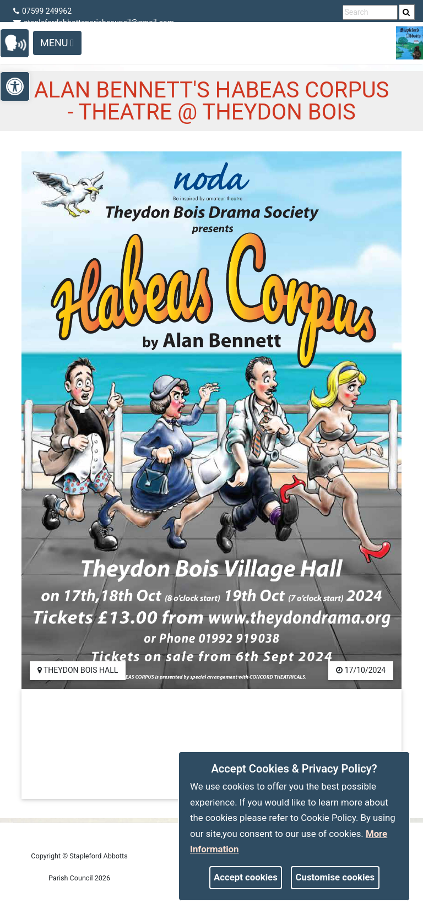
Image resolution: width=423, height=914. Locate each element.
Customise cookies (335, 877)
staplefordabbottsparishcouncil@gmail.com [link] (93, 22)
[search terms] (370, 12)
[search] (407, 12)
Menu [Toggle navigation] (57, 42)
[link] (406, 12)
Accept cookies (246, 877)
